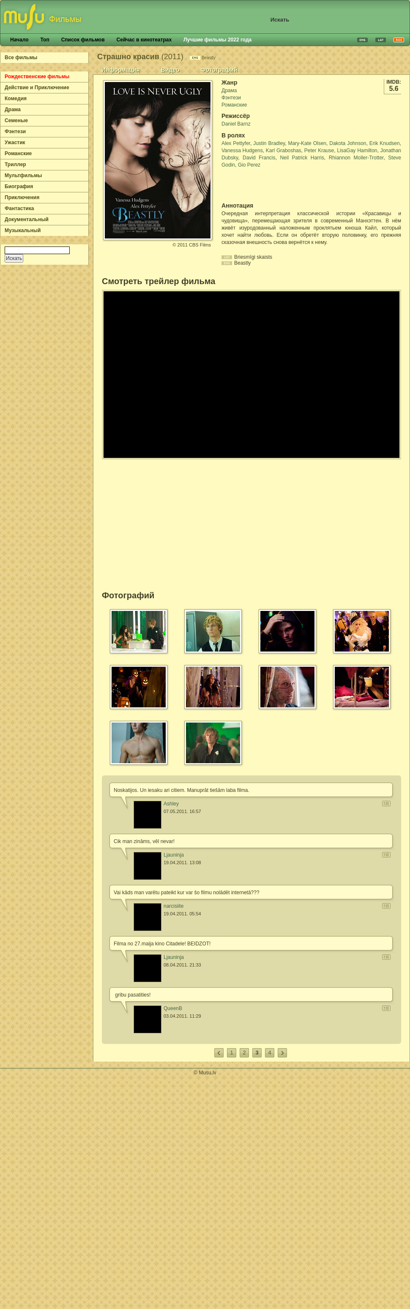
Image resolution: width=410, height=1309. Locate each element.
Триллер (15, 164)
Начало (19, 40)
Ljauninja (174, 855)
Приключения (22, 197)
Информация (120, 69)
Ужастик (15, 142)
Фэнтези (15, 131)
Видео (170, 69)
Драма (13, 109)
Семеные (16, 120)
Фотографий (219, 69)
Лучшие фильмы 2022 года (217, 40)
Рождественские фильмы (37, 76)
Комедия (16, 98)
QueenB (173, 1008)
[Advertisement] (270, 185)
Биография (19, 186)
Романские (18, 153)
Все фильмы (21, 57)
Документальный (27, 219)
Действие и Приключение (37, 87)
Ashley (171, 804)
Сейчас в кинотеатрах (144, 40)
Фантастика (19, 208)
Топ (44, 40)
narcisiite (173, 906)
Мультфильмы (23, 175)
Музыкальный (23, 230)
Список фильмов (83, 40)
